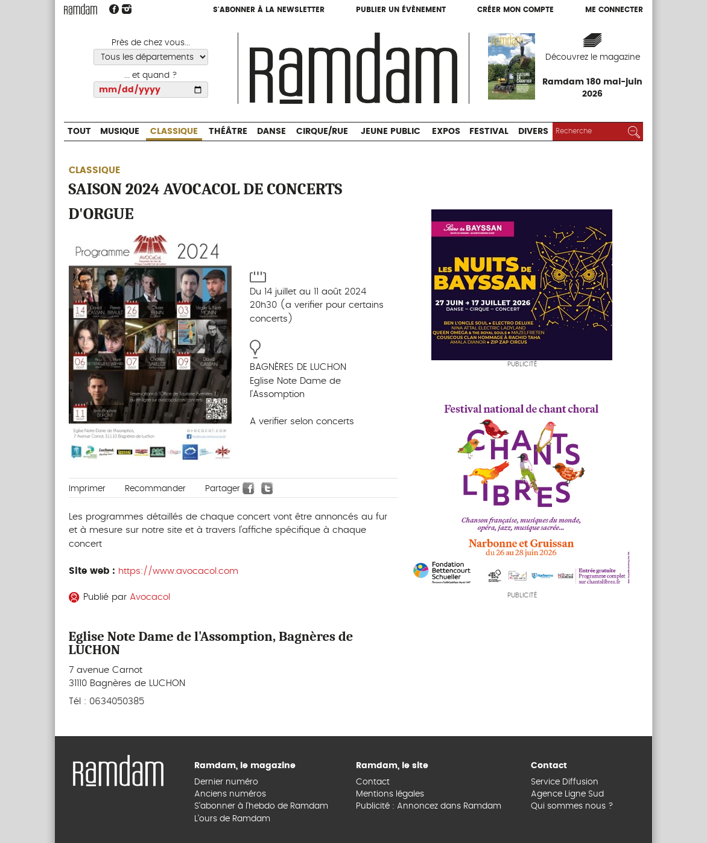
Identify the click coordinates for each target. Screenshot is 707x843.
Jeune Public (390, 131)
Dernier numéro (226, 782)
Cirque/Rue (322, 131)
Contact (373, 782)
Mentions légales (390, 794)
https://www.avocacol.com (178, 571)
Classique (174, 131)
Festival (489, 131)
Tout (79, 131)
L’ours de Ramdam (232, 819)
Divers (533, 131)
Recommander (155, 489)
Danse (271, 131)
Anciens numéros (230, 794)
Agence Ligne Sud (567, 794)
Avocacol (150, 597)
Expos (446, 131)
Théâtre (228, 131)
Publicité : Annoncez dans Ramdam (428, 806)
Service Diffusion (564, 782)
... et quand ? (150, 75)
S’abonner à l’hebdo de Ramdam (261, 806)
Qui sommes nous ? (572, 806)
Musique (119, 131)
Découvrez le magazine (592, 57)
